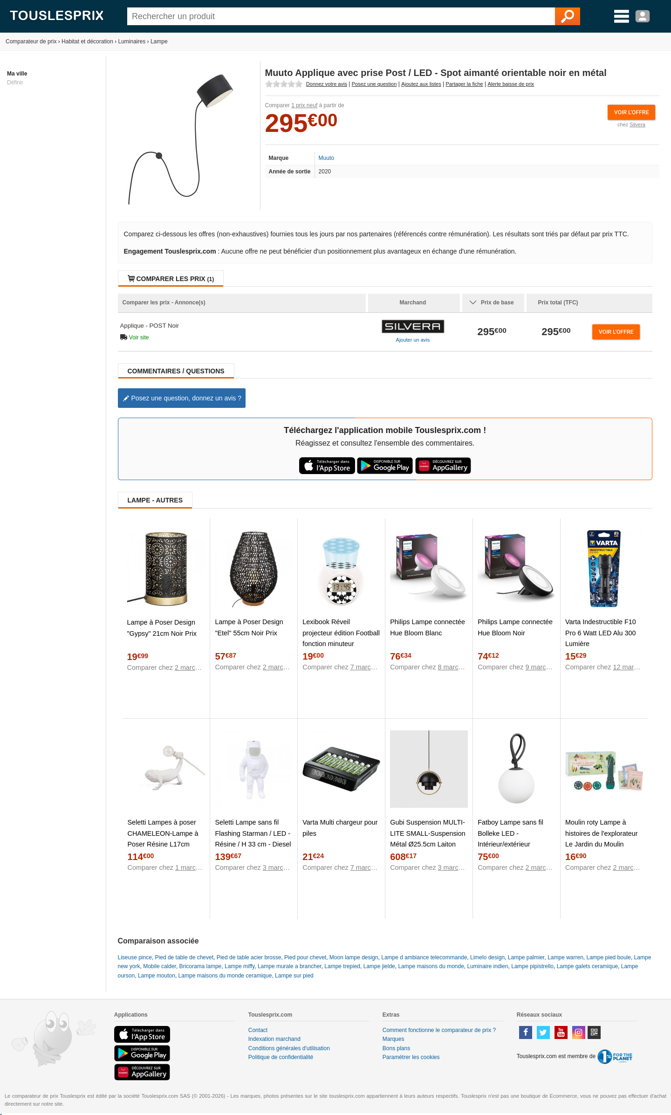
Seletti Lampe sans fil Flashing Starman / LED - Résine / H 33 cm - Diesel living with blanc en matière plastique (253, 844)
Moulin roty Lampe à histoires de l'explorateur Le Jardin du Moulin (601, 833)
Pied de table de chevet (184, 957)
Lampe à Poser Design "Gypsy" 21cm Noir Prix (162, 628)
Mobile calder (159, 966)
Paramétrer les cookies (411, 1057)
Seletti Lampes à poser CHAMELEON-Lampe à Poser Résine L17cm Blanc (163, 838)
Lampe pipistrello (532, 966)
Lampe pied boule (609, 957)
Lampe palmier (526, 957)
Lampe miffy (239, 966)
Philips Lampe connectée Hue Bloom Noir (515, 627)
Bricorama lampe (200, 966)
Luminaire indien (487, 966)
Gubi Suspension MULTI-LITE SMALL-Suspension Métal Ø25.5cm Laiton (428, 833)
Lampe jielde (379, 966)
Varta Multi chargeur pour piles (339, 828)
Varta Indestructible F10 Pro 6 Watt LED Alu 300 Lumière (600, 632)
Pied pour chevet (305, 957)
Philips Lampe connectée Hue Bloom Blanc (427, 627)
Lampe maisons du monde (431, 966)
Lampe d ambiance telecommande (424, 957)
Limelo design (487, 957)
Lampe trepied (342, 966)
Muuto (326, 158)
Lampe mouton (156, 975)
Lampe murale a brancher (290, 966)
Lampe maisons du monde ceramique (225, 975)
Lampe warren (565, 957)
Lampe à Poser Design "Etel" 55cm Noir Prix (249, 627)
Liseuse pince (135, 957)
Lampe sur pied (294, 975)
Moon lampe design (353, 957)
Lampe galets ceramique (587, 966)
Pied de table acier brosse (249, 957)
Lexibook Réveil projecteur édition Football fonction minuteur (341, 632)
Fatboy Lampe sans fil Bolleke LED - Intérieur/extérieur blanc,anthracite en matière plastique (510, 844)
